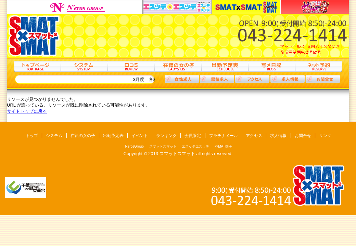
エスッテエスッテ (177, 7)
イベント (139, 135)
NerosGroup (75, 7)
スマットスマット (246, 7)
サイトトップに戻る (27, 111)
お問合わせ (323, 79)
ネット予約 (318, 66)
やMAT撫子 (315, 7)
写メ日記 (271, 66)
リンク (325, 135)
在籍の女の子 (177, 66)
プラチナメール (223, 135)
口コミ (130, 66)
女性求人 (182, 79)
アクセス (252, 79)
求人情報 (287, 79)
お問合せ (303, 135)
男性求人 (217, 79)
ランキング (166, 135)
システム (84, 66)
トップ (37, 66)
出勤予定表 (224, 66)
